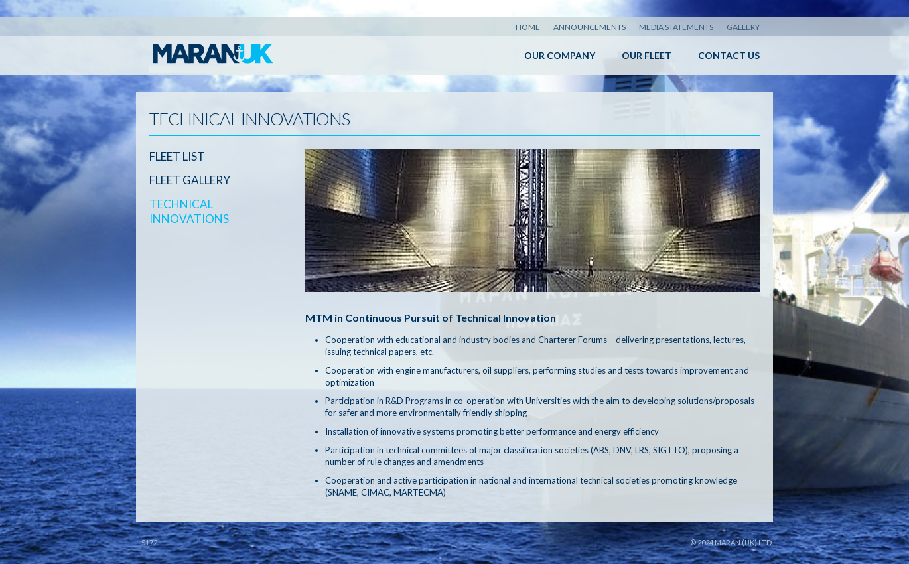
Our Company (559, 55)
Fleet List (177, 156)
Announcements (589, 27)
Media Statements (676, 27)
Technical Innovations (189, 211)
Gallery (743, 27)
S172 (149, 542)
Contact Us (729, 55)
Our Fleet (646, 55)
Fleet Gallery (189, 180)
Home (528, 27)
